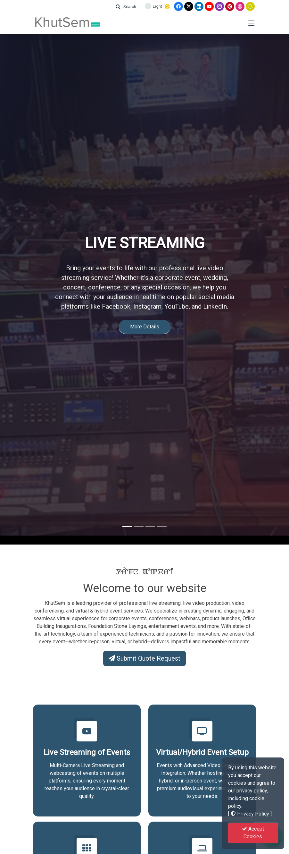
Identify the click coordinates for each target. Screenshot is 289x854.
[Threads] (239, 6)
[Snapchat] (250, 6)
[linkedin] (198, 6)
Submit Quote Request (144, 658)
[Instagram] (219, 6)
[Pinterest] (229, 6)
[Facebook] (178, 6)
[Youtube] (209, 6)
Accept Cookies (253, 833)
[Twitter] (188, 6)
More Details (144, 317)
